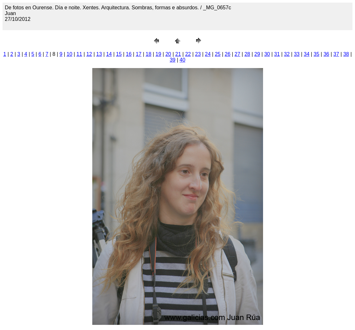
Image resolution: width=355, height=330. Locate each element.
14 (109, 54)
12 (89, 54)
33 (297, 54)
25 (217, 54)
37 (336, 54)
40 (183, 60)
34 (307, 54)
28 (247, 54)
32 (287, 54)
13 (99, 54)
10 (69, 54)
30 (267, 54)
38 (346, 54)
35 (316, 54)
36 (326, 54)
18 (149, 54)
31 (277, 54)
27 (237, 54)
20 (168, 54)
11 (79, 54)
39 (173, 60)
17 (139, 54)
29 (257, 54)
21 (178, 54)
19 (158, 54)
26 (227, 54)
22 (188, 54)
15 (119, 54)
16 (129, 54)
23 (198, 54)
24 (208, 54)
